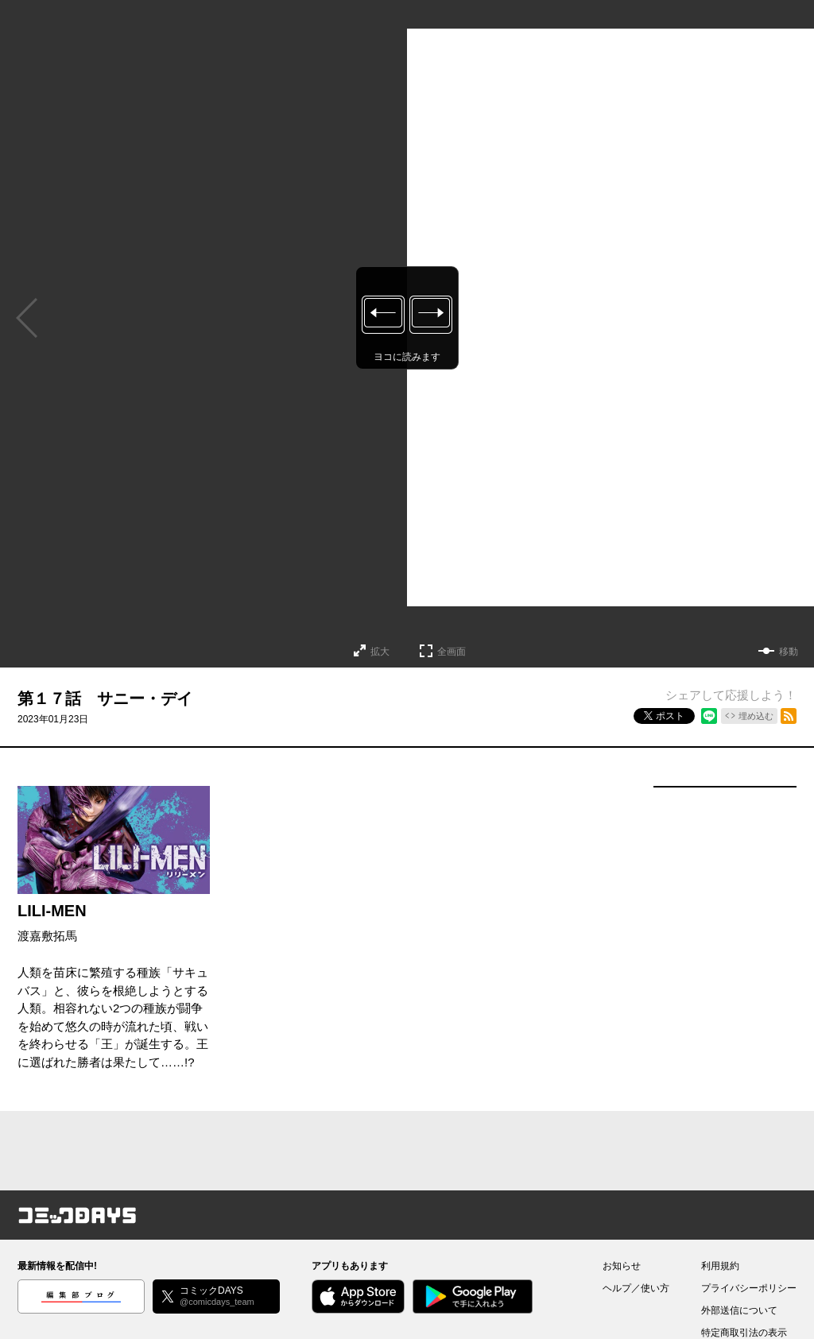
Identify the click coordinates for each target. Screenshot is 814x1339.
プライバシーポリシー (749, 1288)
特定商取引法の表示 (744, 1332)
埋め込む (755, 716)
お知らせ (622, 1265)
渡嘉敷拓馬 (47, 935)
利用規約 (720, 1265)
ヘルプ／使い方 (636, 1288)
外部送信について (739, 1310)
